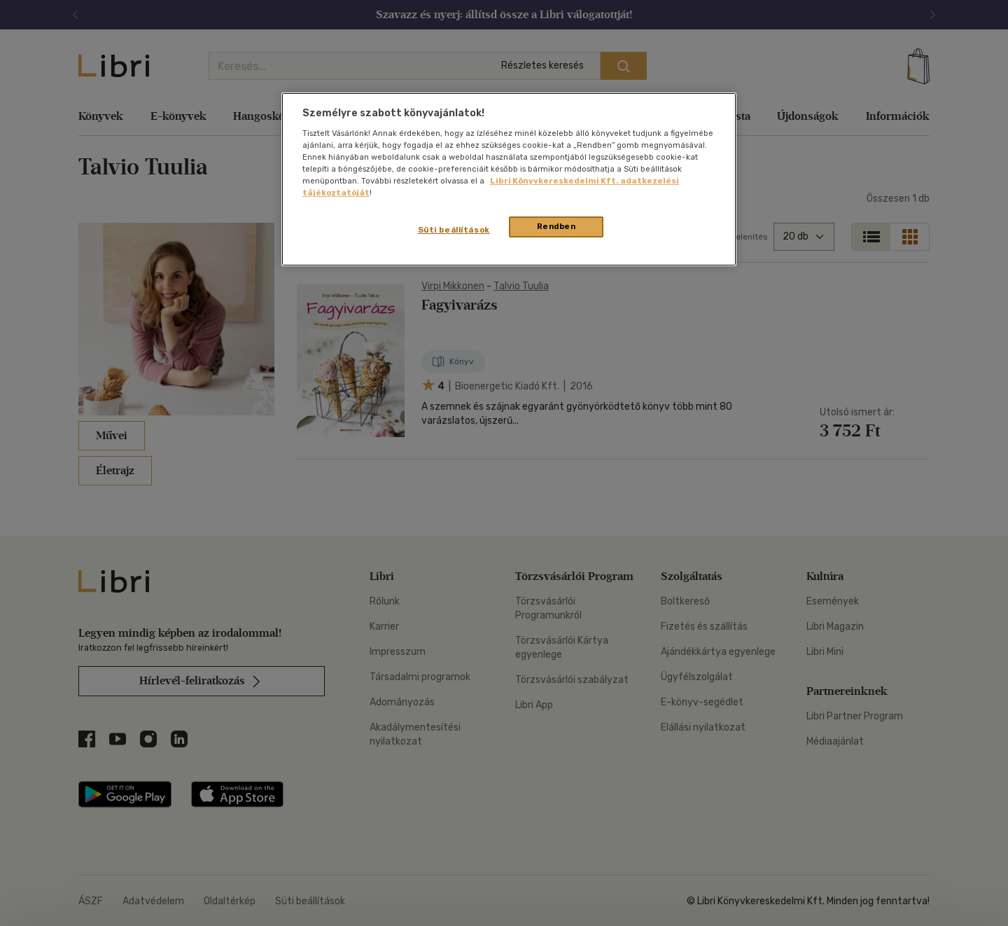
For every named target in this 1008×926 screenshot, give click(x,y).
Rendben (556, 226)
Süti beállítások (454, 230)
